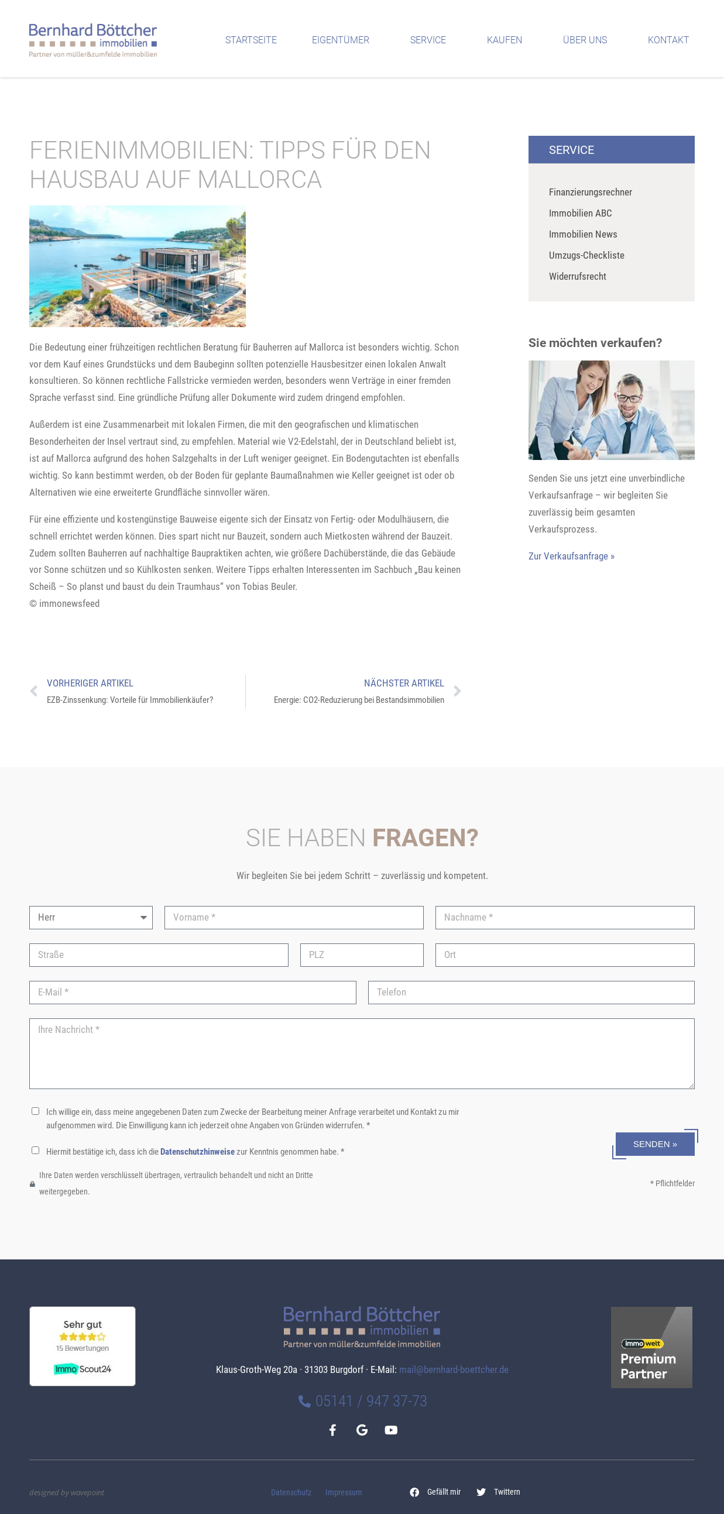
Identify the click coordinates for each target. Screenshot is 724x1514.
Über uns (588, 40)
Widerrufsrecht (577, 276)
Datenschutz (291, 1493)
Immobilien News (583, 234)
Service (431, 40)
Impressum (343, 1493)
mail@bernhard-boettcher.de (454, 1369)
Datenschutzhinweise (197, 1151)
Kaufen (507, 40)
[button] (435, 1492)
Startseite (251, 40)
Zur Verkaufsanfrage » (572, 556)
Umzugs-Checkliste (587, 255)
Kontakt (671, 40)
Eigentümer (343, 40)
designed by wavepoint (66, 1492)
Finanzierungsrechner (590, 192)
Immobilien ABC (580, 213)
